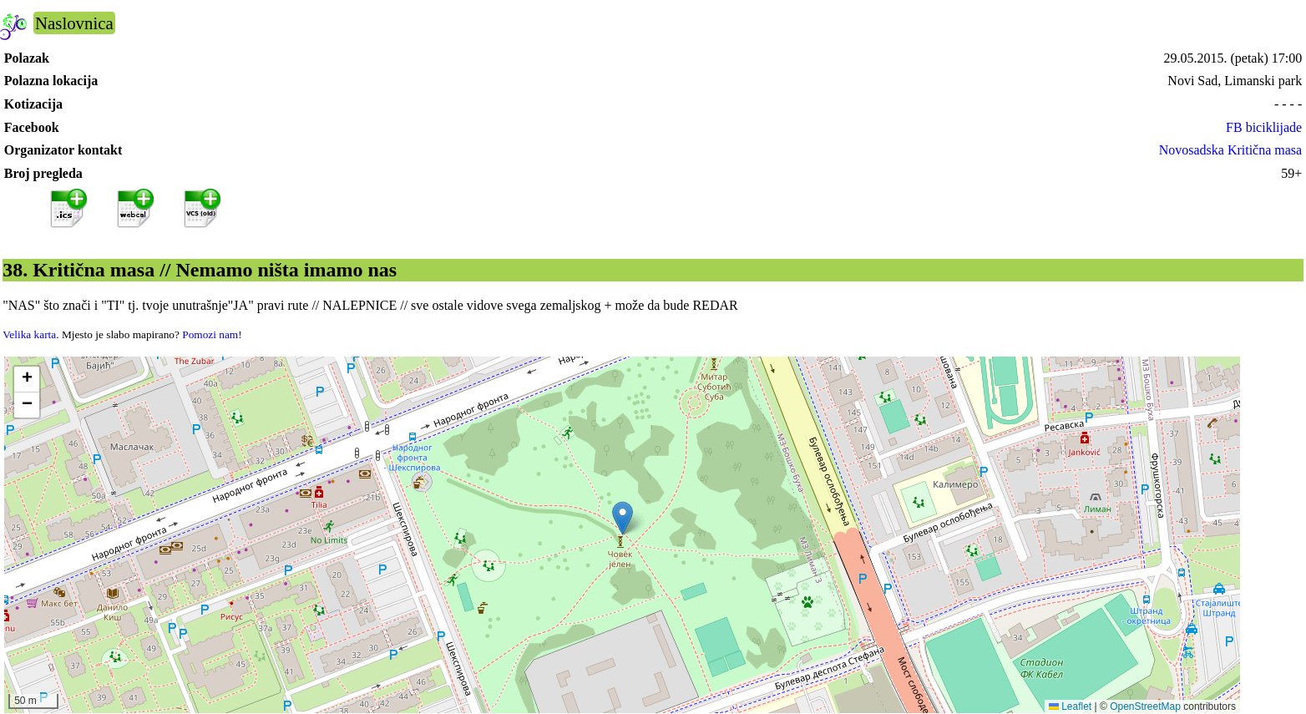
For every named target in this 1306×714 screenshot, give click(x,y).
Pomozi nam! (211, 334)
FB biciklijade (1264, 127)
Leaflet (1070, 706)
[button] (622, 518)
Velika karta (29, 334)
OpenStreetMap (1145, 706)
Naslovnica (74, 23)
